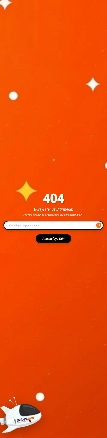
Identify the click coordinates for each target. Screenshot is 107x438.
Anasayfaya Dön (53, 239)
